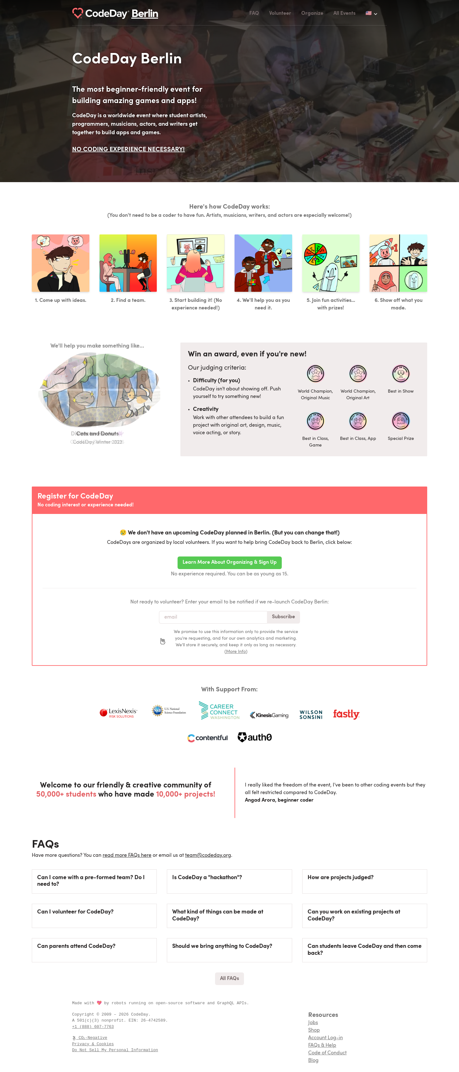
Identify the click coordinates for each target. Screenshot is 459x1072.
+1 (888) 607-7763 (93, 1026)
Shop (314, 1030)
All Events (344, 13)
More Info (236, 651)
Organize (312, 13)
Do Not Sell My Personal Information (115, 1050)
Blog (313, 1060)
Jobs (313, 1022)
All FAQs (229, 978)
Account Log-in (325, 1037)
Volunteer (280, 13)
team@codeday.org (208, 855)
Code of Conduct (327, 1053)
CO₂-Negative (90, 1037)
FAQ (254, 13)
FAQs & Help (322, 1045)
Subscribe (283, 617)
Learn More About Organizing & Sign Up (230, 562)
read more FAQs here (127, 855)
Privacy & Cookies (93, 1044)
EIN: (134, 1020)
